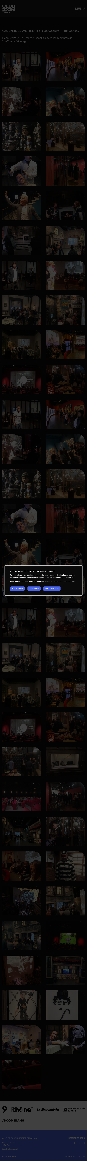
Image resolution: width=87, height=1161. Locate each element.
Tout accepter (17, 589)
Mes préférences (52, 589)
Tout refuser (34, 589)
